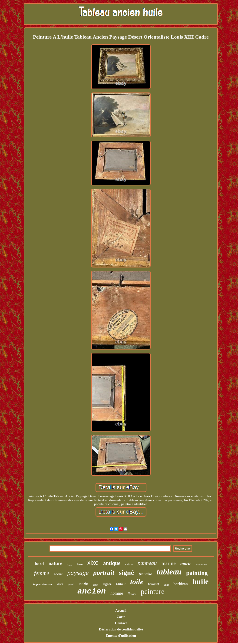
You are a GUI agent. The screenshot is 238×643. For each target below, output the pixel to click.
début (95, 584)
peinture (153, 591)
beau (80, 564)
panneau (147, 563)
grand (71, 584)
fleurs (132, 594)
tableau (169, 571)
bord (39, 563)
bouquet (153, 584)
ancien (91, 591)
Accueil (120, 610)
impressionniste (43, 584)
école (69, 565)
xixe (93, 562)
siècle (129, 564)
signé (126, 572)
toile (136, 581)
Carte (121, 617)
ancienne (201, 564)
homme (116, 593)
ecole (83, 583)
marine (169, 563)
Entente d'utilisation (121, 635)
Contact (121, 623)
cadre (121, 583)
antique (111, 563)
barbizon (180, 584)
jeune (166, 585)
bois (60, 584)
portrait (103, 572)
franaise (145, 574)
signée (107, 584)
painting (197, 573)
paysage (78, 572)
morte (186, 563)
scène (58, 574)
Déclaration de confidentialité (121, 629)
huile (200, 581)
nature (55, 563)
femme (41, 573)
